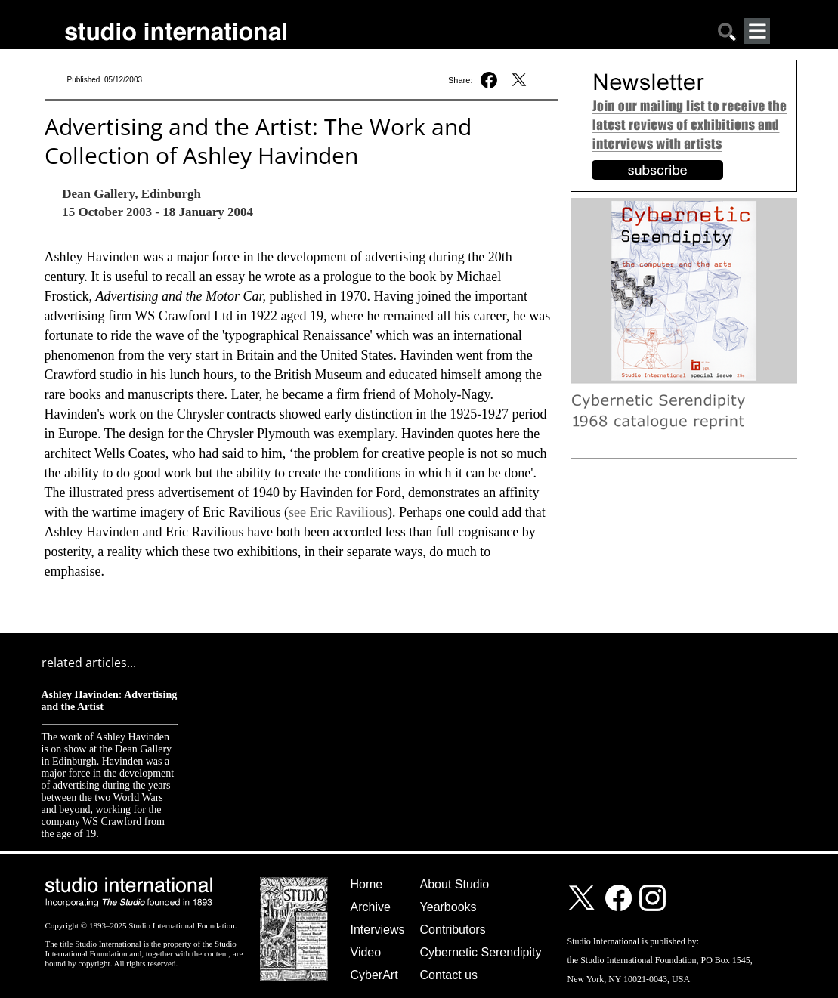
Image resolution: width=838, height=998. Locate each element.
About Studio (455, 884)
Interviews (378, 929)
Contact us (449, 975)
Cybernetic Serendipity (481, 952)
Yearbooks (448, 907)
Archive (371, 907)
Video (366, 952)
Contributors (453, 929)
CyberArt (374, 975)
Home (367, 884)
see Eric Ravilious (338, 512)
